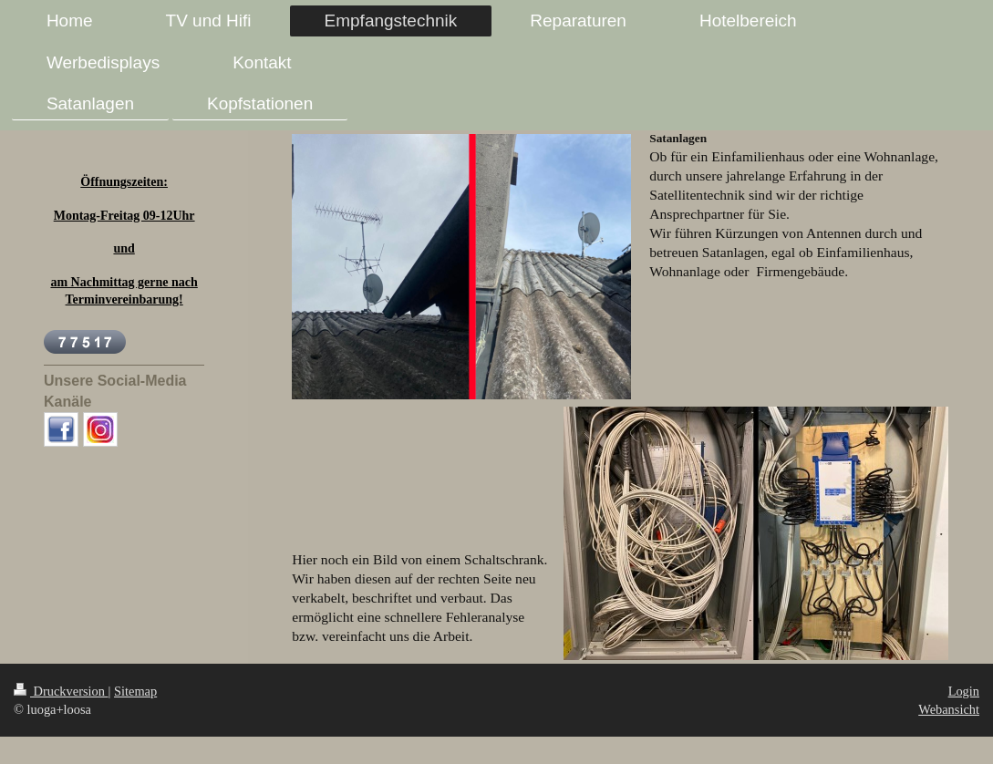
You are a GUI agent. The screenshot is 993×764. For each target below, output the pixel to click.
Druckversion (61, 691)
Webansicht (948, 709)
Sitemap (135, 691)
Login (963, 691)
